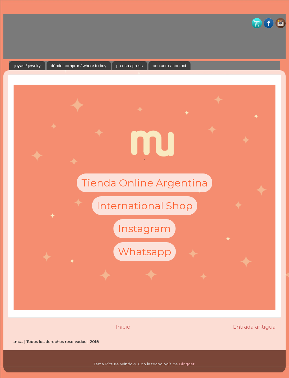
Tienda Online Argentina (144, 183)
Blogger (186, 364)
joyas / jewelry (27, 65)
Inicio (123, 327)
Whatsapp (144, 251)
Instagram (144, 228)
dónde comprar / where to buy (79, 65)
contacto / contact (169, 65)
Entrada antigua (254, 327)
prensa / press (129, 65)
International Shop (145, 205)
